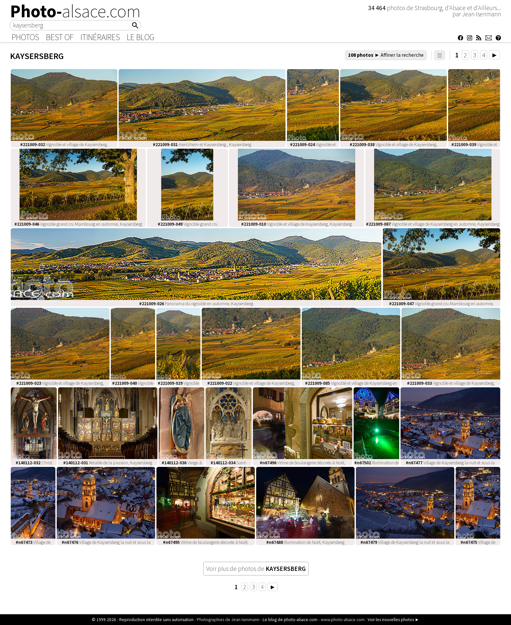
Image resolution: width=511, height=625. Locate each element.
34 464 (377, 8)
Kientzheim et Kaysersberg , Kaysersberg (202, 144)
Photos (25, 37)
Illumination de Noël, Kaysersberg (305, 542)
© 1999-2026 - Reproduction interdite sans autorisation (143, 619)
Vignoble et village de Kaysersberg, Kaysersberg (296, 224)
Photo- (75, 11)
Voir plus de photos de (256, 569)
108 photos (386, 55)
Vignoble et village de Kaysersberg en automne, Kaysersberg (433, 224)
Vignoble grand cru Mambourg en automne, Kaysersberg (78, 224)
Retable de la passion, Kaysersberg (107, 463)
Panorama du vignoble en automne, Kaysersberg (196, 303)
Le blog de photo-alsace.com (290, 619)
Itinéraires (100, 37)
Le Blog (140, 37)
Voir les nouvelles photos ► (393, 619)
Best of (60, 37)
